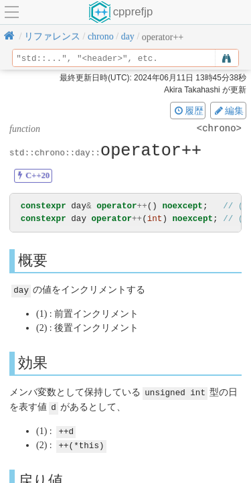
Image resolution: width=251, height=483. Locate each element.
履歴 (188, 110)
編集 (228, 110)
